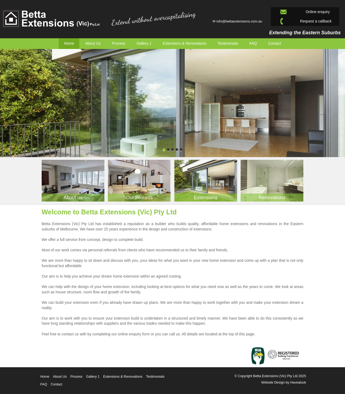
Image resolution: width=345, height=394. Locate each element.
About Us (93, 43)
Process (119, 43)
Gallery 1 (143, 43)
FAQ (43, 384)
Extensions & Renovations (184, 43)
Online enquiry (305, 12)
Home (69, 43)
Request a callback (305, 21)
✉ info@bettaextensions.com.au (237, 21)
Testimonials (155, 376)
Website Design (273, 382)
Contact (274, 43)
